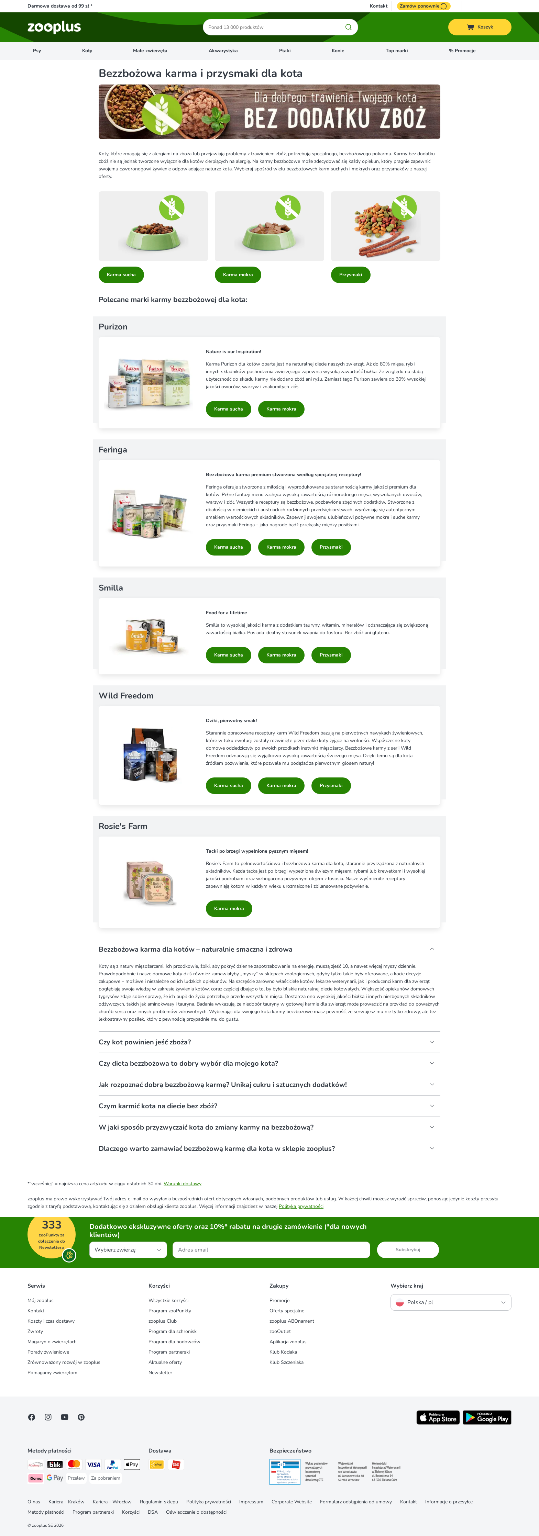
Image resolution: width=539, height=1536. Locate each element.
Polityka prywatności (301, 1206)
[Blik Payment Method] (55, 1465)
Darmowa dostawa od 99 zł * (60, 6)
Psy (37, 50)
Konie (338, 50)
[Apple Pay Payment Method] (132, 1465)
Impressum (251, 1502)
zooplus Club (162, 1321)
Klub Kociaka (283, 1352)
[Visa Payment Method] (93, 1465)
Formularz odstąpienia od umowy (356, 1502)
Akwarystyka (223, 50)
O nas (34, 1502)
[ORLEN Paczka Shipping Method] (176, 1465)
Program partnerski (169, 1352)
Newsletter (160, 1372)
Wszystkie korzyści (168, 1300)
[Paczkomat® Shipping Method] (156, 1465)
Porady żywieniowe (48, 1352)
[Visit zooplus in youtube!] (64, 1417)
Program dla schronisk (172, 1331)
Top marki (397, 50)
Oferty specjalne (287, 1311)
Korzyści (131, 1512)
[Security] (285, 1473)
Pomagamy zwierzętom (52, 1372)
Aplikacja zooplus (288, 1341)
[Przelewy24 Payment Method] (36, 1465)
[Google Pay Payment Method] (55, 1479)
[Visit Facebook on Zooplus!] (32, 1417)
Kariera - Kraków (66, 1502)
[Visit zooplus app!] (438, 1423)
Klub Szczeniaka (287, 1362)
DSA (153, 1512)
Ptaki (285, 50)
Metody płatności (46, 1512)
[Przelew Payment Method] (76, 1478)
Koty (87, 50)
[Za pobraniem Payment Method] (105, 1478)
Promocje (279, 1300)
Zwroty (35, 1331)
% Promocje (462, 50)
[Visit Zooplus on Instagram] (48, 1417)
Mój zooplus (41, 1300)
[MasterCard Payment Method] (74, 1465)
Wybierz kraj (406, 1286)
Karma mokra (238, 274)
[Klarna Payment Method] (36, 1479)
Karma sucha (121, 274)
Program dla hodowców (174, 1341)
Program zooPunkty (169, 1311)
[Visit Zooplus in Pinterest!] (81, 1417)
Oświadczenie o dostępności (196, 1512)
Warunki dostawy (182, 1183)
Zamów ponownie (424, 6)
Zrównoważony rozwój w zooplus (64, 1362)
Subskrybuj (408, 1249)
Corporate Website (292, 1502)
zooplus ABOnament (292, 1321)
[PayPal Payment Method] (112, 1465)
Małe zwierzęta (150, 50)
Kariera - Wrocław (112, 1502)
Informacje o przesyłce (449, 1502)
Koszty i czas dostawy (51, 1321)
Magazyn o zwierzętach (52, 1341)
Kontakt (378, 6)
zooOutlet (280, 1331)
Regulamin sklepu (159, 1502)
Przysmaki (350, 274)
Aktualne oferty (165, 1362)
